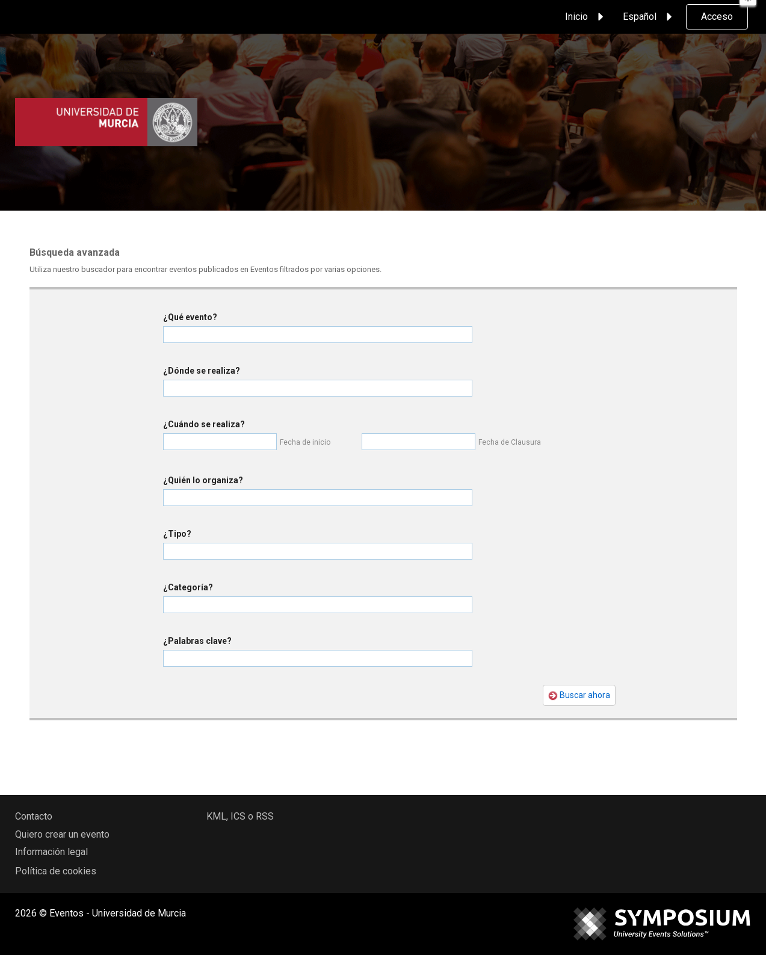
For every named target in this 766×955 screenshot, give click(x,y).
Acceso (717, 16)
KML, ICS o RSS (240, 816)
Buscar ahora (579, 695)
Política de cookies (55, 871)
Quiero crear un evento (62, 834)
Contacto (33, 816)
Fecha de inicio (305, 442)
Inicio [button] (586, 17)
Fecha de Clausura (509, 442)
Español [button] (649, 17)
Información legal (51, 852)
